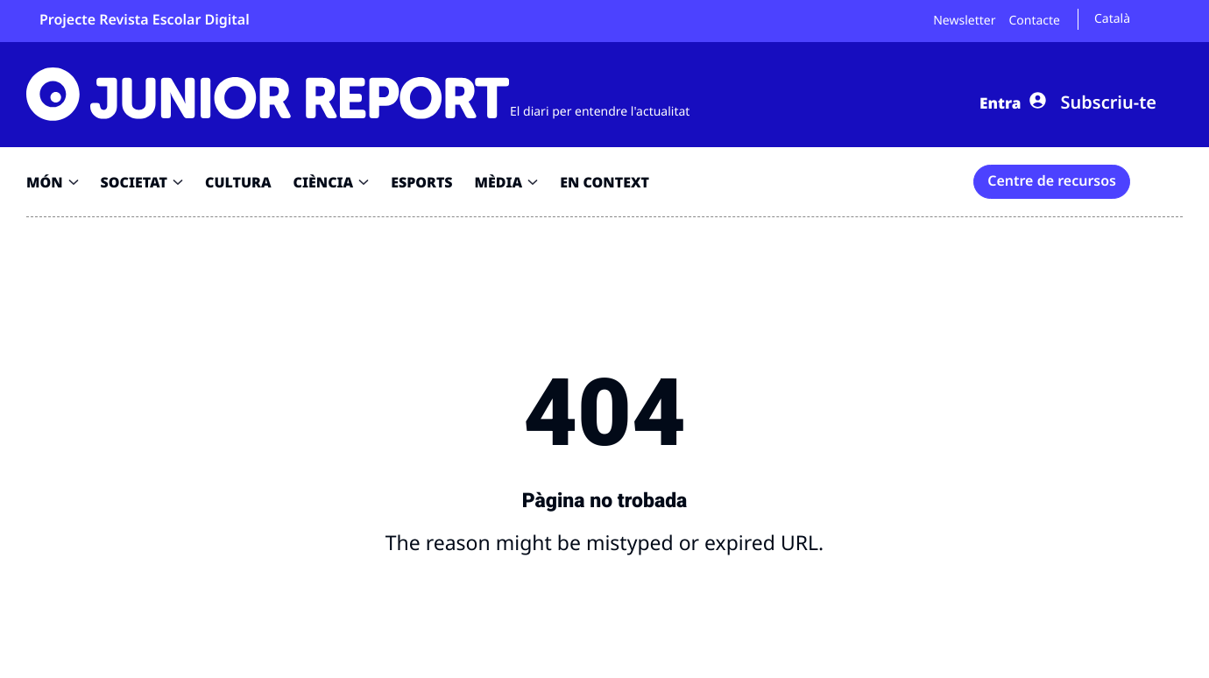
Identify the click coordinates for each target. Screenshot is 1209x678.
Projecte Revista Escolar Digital (144, 19)
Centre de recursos (1051, 180)
